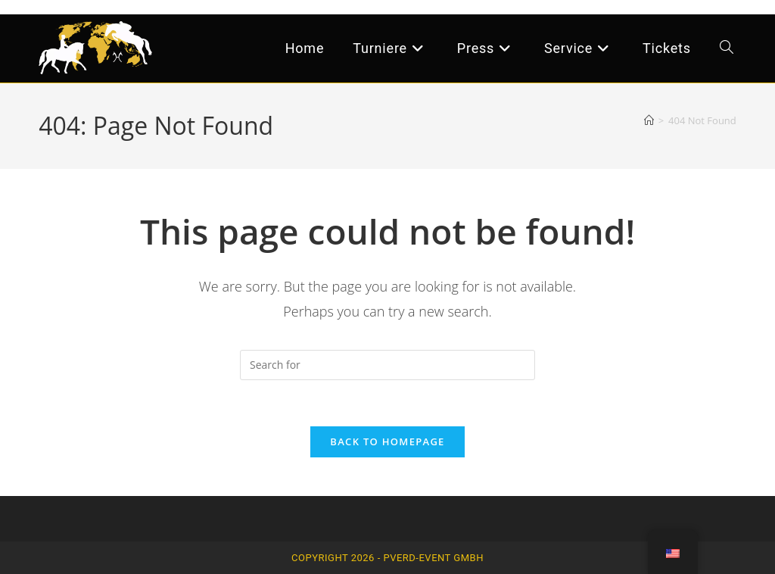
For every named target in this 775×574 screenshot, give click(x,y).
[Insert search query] (387, 365)
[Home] (649, 120)
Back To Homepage (387, 441)
